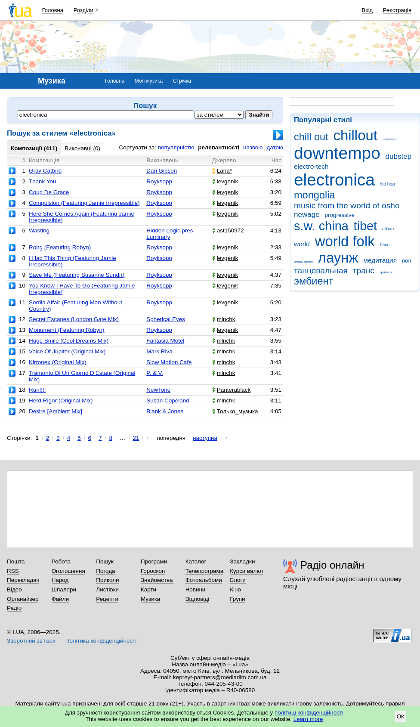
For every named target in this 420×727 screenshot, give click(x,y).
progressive (340, 215)
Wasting (39, 230)
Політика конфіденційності (100, 640)
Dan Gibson (161, 170)
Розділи (83, 10)
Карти (148, 589)
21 (136, 438)
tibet (365, 226)
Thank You (42, 181)
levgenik (225, 181)
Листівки (107, 589)
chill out (311, 136)
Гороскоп (153, 571)
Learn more (308, 719)
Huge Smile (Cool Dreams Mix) (68, 340)
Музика (150, 599)
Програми (154, 561)
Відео (14, 589)
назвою (252, 147)
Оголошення (68, 571)
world (302, 243)
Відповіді (197, 599)
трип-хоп (386, 272)
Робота (61, 561)
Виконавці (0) (82, 148)
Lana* (222, 170)
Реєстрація (397, 10)
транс (363, 270)
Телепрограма (204, 571)
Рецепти (107, 599)
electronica (334, 179)
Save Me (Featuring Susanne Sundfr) (77, 275)
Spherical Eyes (165, 319)
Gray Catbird (45, 170)
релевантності (218, 147)
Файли (60, 599)
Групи (237, 599)
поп (406, 260)
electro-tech (311, 166)
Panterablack (231, 390)
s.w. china (321, 226)
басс (384, 244)
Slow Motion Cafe (168, 362)
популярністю (176, 147)
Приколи (107, 580)
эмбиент (313, 281)
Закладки (242, 561)
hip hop (387, 183)
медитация (380, 260)
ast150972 (228, 230)
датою (274, 147)
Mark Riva (159, 351)
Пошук (105, 561)
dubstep (398, 156)
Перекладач (23, 580)
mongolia (314, 195)
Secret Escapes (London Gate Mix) (74, 319)
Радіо (14, 608)
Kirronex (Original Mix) (57, 362)
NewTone (158, 390)
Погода (105, 571)
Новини (195, 589)
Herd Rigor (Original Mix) (61, 400)
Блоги (238, 580)
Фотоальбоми (203, 580)
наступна (205, 438)
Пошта (16, 561)
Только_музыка (235, 411)
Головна (52, 10)
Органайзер (22, 599)
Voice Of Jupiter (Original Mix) (67, 351)
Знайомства (157, 580)
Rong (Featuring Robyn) (60, 247)
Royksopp (159, 181)
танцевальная (321, 270)
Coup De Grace (49, 192)
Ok (400, 716)
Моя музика (149, 81)
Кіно (235, 589)
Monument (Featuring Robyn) (67, 330)
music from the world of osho (347, 205)
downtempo (337, 153)
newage (307, 214)
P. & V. (154, 373)
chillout (355, 135)
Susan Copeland (167, 400)
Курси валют (246, 571)
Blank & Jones (164, 411)
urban (388, 228)
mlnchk (223, 319)
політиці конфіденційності (309, 712)
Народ (60, 580)
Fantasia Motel (165, 340)
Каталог (196, 561)
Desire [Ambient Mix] (55, 411)
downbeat (390, 139)
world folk (345, 241)
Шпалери (64, 589)
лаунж (338, 258)
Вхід (367, 10)
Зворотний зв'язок (31, 640)
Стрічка (182, 81)
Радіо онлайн (332, 565)
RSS (13, 571)
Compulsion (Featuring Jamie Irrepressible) (84, 203)
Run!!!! (37, 390)
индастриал (303, 261)
